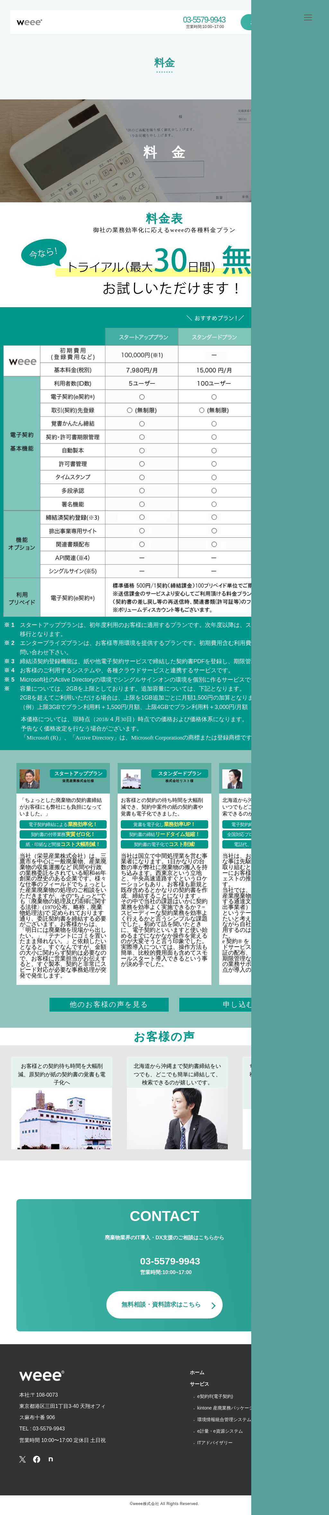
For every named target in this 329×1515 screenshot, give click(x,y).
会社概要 (276, 1398)
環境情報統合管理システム (224, 1422)
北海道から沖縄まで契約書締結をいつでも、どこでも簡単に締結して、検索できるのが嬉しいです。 (177, 1076)
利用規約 (276, 1456)
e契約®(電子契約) (215, 1399)
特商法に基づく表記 (288, 1445)
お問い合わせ (265, 22)
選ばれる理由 (280, 1375)
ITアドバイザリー (215, 1445)
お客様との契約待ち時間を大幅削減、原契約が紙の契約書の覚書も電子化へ (61, 1076)
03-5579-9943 (204, 20)
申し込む (238, 1005)
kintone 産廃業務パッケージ (225, 1411)
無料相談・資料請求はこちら (161, 1307)
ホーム (292, 40)
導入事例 (276, 1387)
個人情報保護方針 (285, 1433)
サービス (199, 1387)
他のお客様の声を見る (109, 1005)
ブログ (273, 1410)
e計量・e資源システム (220, 1434)
